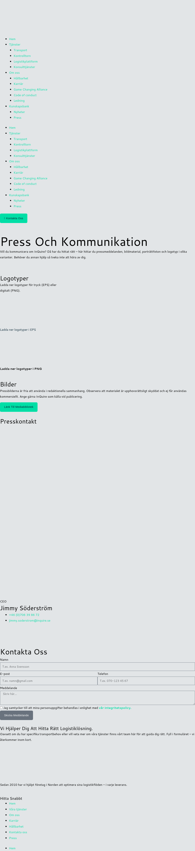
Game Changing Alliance (30, 89)
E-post (5, 673)
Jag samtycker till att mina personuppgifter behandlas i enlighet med (67, 707)
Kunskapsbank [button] (19, 106)
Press (17, 117)
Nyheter (19, 112)
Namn (4, 659)
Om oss (14, 814)
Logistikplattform (26, 61)
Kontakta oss (18, 831)
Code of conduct (25, 95)
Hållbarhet (21, 78)
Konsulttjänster (24, 67)
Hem (12, 39)
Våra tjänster (18, 808)
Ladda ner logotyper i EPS (18, 329)
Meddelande (8, 687)
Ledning (19, 100)
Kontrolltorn (22, 55)
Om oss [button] (14, 72)
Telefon (103, 673)
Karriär (18, 83)
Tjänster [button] (14, 44)
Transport (20, 50)
